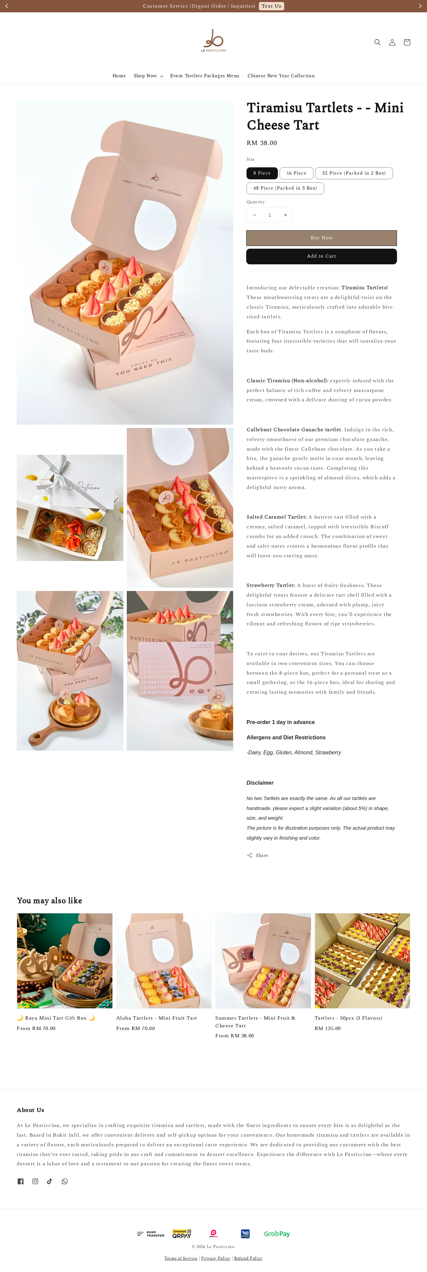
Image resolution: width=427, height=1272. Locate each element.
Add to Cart (321, 256)
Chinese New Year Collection (281, 75)
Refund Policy (248, 1258)
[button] (377, 42)
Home (119, 75)
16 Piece (297, 173)
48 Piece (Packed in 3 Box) (285, 188)
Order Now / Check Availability (285, 6)
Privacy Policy (216, 1258)
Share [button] (258, 855)
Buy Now (322, 238)
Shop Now (145, 76)
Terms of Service (180, 1258)
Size (251, 159)
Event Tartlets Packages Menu (205, 75)
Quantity (256, 202)
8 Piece (262, 173)
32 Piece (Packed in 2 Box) (354, 173)
